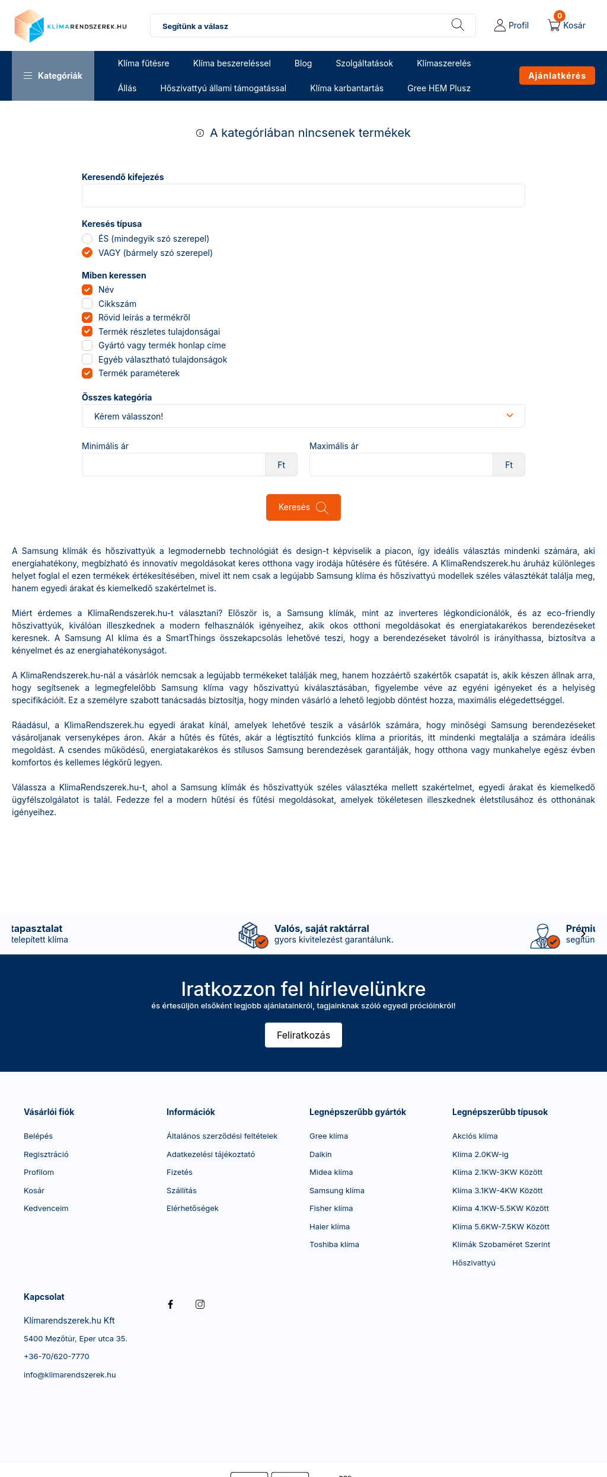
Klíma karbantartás (347, 88)
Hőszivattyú (474, 1262)
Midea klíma (331, 1172)
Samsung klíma (337, 1190)
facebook (170, 1304)
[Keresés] (458, 25)
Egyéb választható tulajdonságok (162, 359)
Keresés (294, 507)
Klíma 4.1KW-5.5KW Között (500, 1208)
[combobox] (313, 25)
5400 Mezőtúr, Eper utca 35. (75, 1338)
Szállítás (182, 1190)
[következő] (583, 934)
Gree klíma (328, 1135)
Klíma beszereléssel (232, 63)
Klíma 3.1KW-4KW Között (497, 1190)
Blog (303, 63)
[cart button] (566, 25)
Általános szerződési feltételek (222, 1135)
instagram (200, 1304)
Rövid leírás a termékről (144, 317)
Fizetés (180, 1172)
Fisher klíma (331, 1208)
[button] (53, 76)
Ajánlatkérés (557, 76)
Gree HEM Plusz (439, 88)
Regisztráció (46, 1154)
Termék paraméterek (139, 373)
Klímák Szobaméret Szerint (501, 1244)
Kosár (34, 1190)
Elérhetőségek (193, 1208)
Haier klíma (329, 1226)
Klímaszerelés (444, 63)
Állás (127, 88)
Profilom (39, 1172)
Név (106, 289)
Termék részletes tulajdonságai (159, 331)
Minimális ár (105, 446)
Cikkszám (117, 304)
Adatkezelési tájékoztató (211, 1154)
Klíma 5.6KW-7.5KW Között (501, 1226)
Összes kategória (117, 397)
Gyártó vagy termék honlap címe (162, 345)
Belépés (38, 1135)
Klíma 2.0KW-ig (480, 1154)
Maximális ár (334, 446)
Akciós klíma (475, 1135)
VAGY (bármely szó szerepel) (155, 253)
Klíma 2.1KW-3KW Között (497, 1172)
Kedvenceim (46, 1208)
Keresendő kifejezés (123, 177)
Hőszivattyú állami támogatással (223, 88)
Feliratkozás (303, 1035)
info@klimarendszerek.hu (70, 1374)
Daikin (320, 1154)
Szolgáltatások (364, 63)
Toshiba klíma (334, 1244)
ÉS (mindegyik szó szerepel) (153, 238)
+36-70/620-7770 (57, 1356)
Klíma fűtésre (144, 63)
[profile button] (511, 25)
